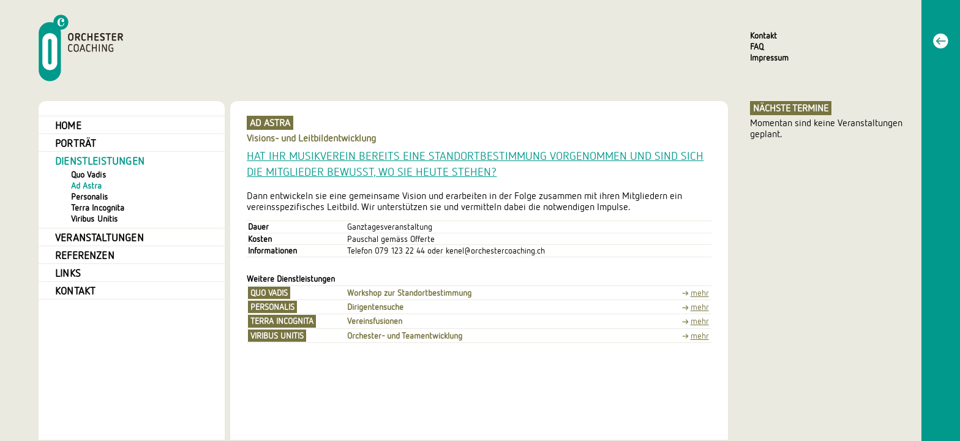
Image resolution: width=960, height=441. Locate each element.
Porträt (75, 143)
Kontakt (763, 35)
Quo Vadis (88, 174)
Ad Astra (86, 185)
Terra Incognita (98, 208)
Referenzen (84, 255)
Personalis (89, 197)
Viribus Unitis (94, 219)
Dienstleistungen (99, 161)
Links (68, 273)
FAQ (756, 46)
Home (68, 125)
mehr (700, 293)
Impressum (769, 57)
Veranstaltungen (99, 237)
